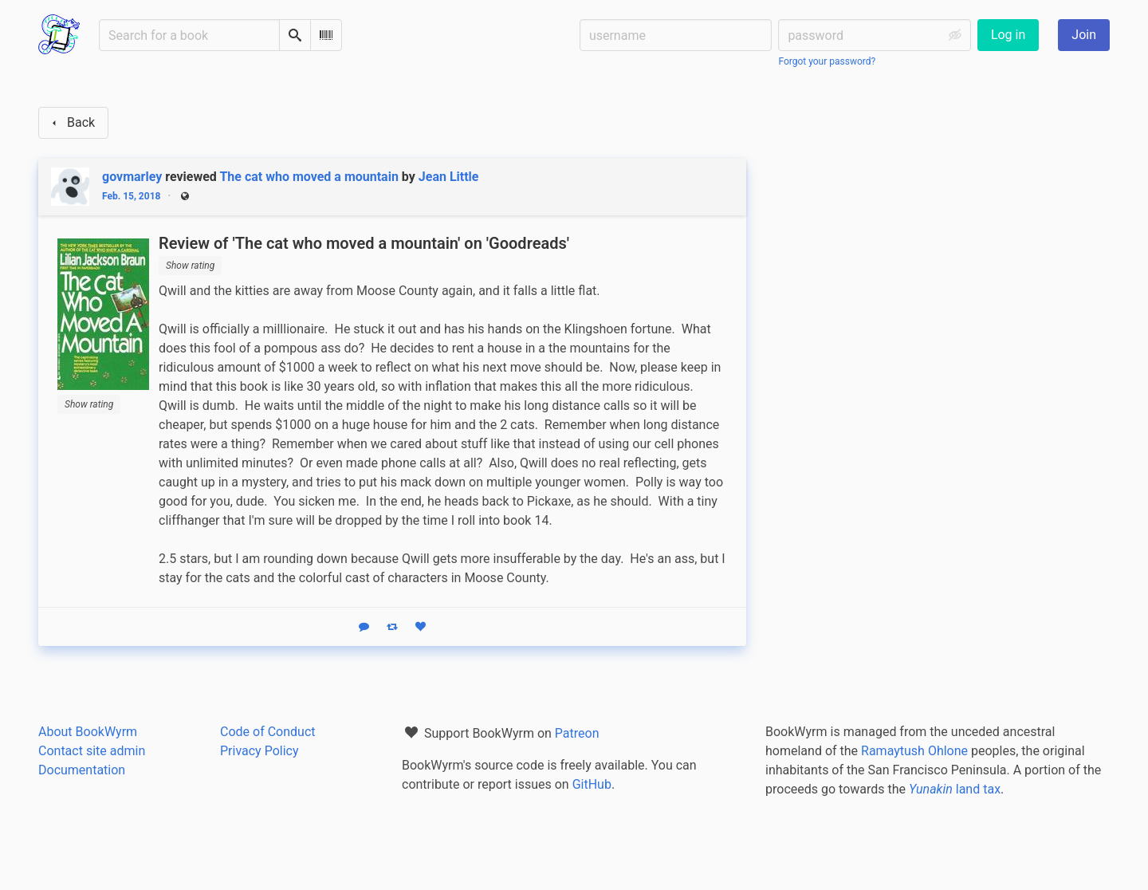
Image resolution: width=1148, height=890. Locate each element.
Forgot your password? (826, 61)
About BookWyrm (87, 731)
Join (1083, 34)
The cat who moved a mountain (308, 176)
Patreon (577, 733)
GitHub (591, 784)
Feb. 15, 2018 (131, 196)
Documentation (81, 770)
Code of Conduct (268, 731)
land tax (955, 789)
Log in (1008, 34)
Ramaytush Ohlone (914, 750)
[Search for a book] (189, 35)
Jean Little (449, 176)
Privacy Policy (259, 750)
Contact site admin (91, 750)
